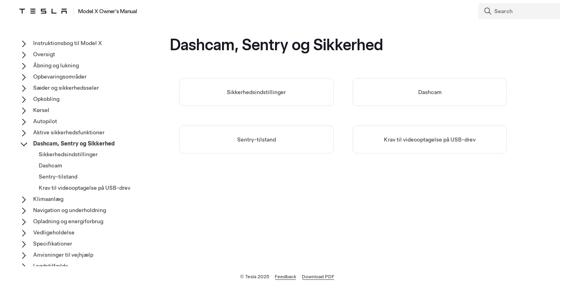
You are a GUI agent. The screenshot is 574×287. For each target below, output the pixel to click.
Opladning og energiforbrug (68, 221)
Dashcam (430, 92)
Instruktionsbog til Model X (67, 43)
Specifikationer (52, 243)
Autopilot (45, 121)
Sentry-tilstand (256, 139)
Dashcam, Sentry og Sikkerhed (74, 143)
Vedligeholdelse (54, 232)
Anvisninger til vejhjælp (63, 255)
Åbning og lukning (56, 65)
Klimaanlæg (48, 199)
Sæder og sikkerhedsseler (66, 88)
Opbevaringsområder (59, 76)
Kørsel (41, 110)
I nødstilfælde (50, 266)
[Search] (520, 11)
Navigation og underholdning (69, 210)
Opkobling (46, 99)
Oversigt (44, 54)
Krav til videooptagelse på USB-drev (430, 139)
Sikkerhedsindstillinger (256, 92)
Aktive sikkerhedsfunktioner (68, 132)
